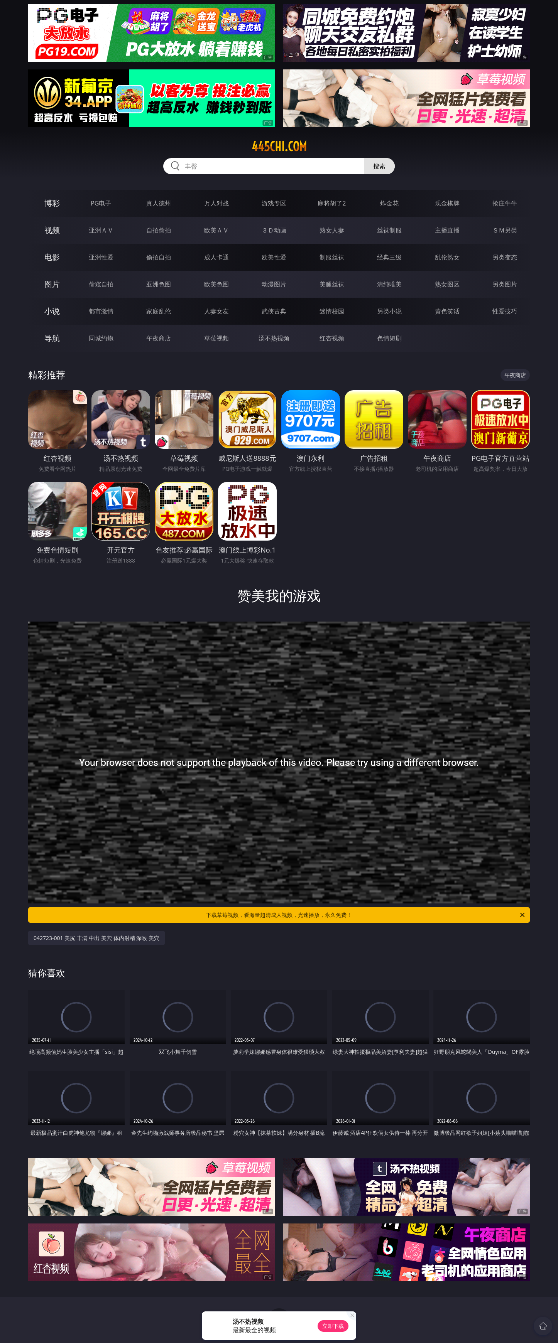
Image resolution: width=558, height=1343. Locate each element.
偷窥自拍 (101, 284)
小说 (52, 311)
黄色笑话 (447, 311)
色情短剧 (389, 338)
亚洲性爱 (101, 257)
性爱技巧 (504, 311)
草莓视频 (216, 338)
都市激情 (101, 311)
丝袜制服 (389, 230)
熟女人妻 (332, 230)
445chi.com (279, 146)
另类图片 (504, 284)
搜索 (379, 166)
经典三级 (389, 257)
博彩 (52, 203)
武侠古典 (274, 311)
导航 (52, 338)
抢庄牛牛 (504, 203)
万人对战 (216, 203)
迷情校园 (332, 311)
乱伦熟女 (447, 257)
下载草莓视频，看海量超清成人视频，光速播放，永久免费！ (366, 915)
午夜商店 (158, 338)
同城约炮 (101, 338)
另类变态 (504, 257)
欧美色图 (216, 284)
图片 (52, 284)
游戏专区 (274, 203)
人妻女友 (216, 311)
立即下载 (333, 1326)
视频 (52, 230)
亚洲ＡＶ (101, 230)
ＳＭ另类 (504, 230)
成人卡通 (216, 257)
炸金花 (389, 203)
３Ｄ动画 (274, 230)
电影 (52, 257)
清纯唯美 (389, 284)
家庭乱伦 (158, 311)
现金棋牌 (447, 203)
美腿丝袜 (332, 284)
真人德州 (158, 203)
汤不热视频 (274, 338)
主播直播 (447, 230)
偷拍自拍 (158, 257)
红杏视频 (332, 338)
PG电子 (101, 203)
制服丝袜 (332, 257)
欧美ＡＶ (216, 230)
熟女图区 (447, 284)
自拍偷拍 (158, 230)
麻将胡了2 (332, 203)
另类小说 (389, 311)
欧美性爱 (274, 257)
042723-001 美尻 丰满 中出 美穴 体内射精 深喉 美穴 (96, 938)
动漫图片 (274, 284)
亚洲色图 (158, 284)
